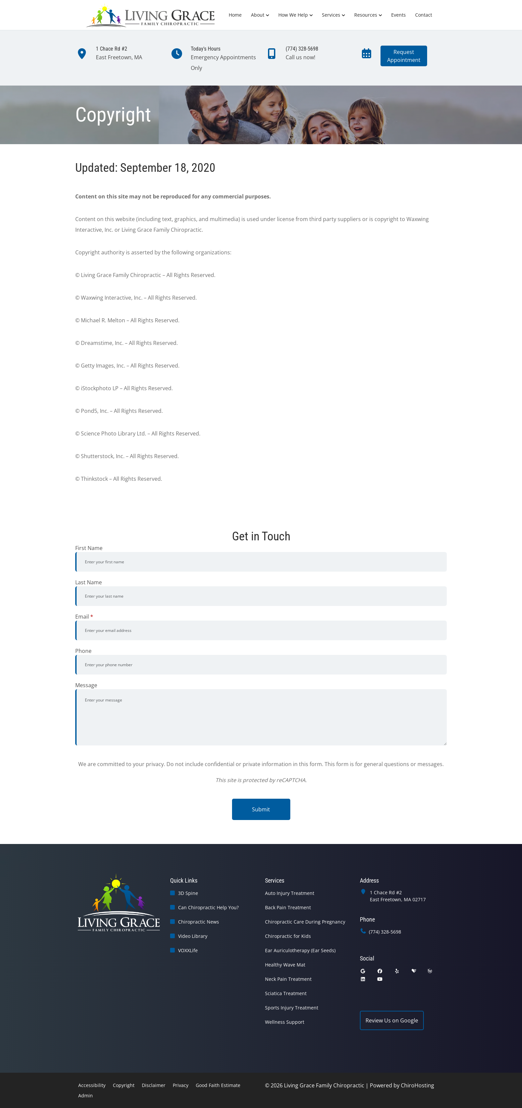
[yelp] (397, 971)
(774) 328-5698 (385, 932)
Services (331, 15)
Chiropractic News (198, 922)
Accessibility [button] (92, 1085)
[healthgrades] (413, 971)
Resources (365, 15)
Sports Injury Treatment (291, 1007)
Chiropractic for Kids (288, 936)
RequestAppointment (403, 56)
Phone (83, 651)
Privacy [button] (180, 1085)
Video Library (192, 936)
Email (84, 616)
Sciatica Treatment (286, 993)
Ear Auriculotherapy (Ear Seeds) (300, 950)
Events (398, 15)
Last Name (88, 582)
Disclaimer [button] (153, 1085)
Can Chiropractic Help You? (208, 907)
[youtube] (380, 978)
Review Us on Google (392, 1020)
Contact (423, 15)
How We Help (293, 15)
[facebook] (380, 971)
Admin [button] (85, 1095)
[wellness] (429, 971)
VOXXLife (188, 950)
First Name (89, 548)
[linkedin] (363, 978)
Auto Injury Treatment (289, 893)
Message (86, 685)
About (257, 15)
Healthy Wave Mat (285, 965)
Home (235, 15)
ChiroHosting (417, 1085)
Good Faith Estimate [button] (218, 1085)
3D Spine (188, 893)
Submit (261, 809)
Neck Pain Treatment (288, 979)
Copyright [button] (123, 1085)
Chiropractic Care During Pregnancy (305, 922)
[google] (363, 971)
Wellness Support (284, 1022)
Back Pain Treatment (288, 907)
